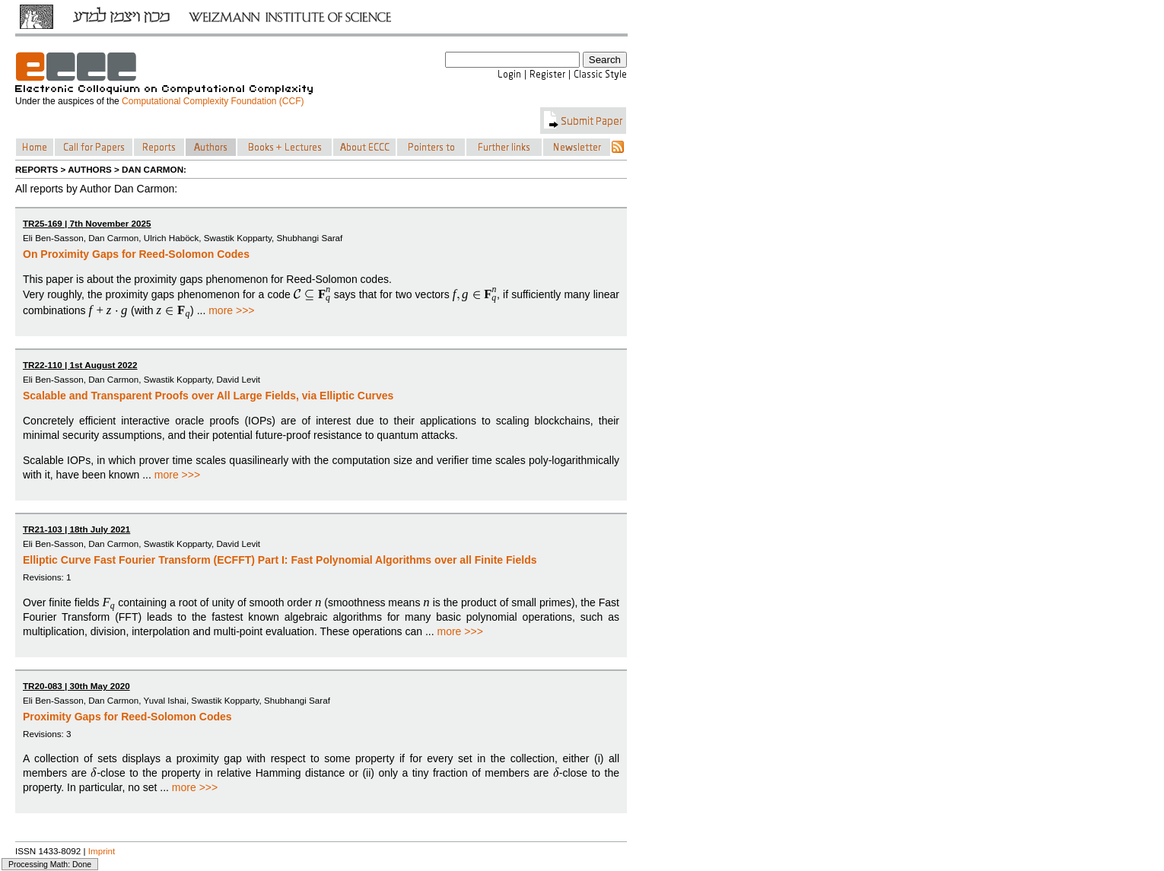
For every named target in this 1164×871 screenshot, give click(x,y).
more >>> (231, 310)
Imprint (102, 851)
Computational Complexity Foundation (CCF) (213, 101)
